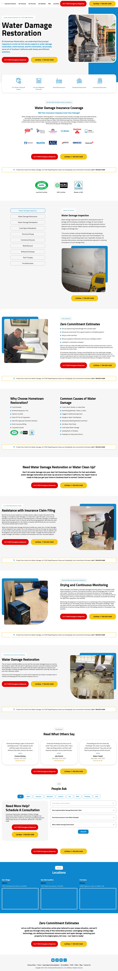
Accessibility (64, 965)
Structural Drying (28, 234)
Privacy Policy (31, 965)
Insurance (38, 796)
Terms (39, 965)
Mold (77, 796)
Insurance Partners (10, 4)
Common (60, 796)
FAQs (76, 965)
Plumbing (87, 796)
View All (83, 831)
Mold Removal (28, 245)
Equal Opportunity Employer (51, 965)
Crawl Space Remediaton (27, 228)
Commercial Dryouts (28, 240)
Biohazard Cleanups (28, 251)
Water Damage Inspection (28, 210)
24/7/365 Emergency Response (73, 3)
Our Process (32, 4)
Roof (96, 796)
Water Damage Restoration (27, 216)
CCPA (71, 965)
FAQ (49, 4)
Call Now (102, 3)
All (20, 796)
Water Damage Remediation (28, 222)
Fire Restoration (27, 263)
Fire (70, 796)
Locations (56, 4)
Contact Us (87, 965)
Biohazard (50, 796)
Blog (81, 965)
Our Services (22, 4)
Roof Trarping (28, 257)
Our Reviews (42, 4)
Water (28, 796)
